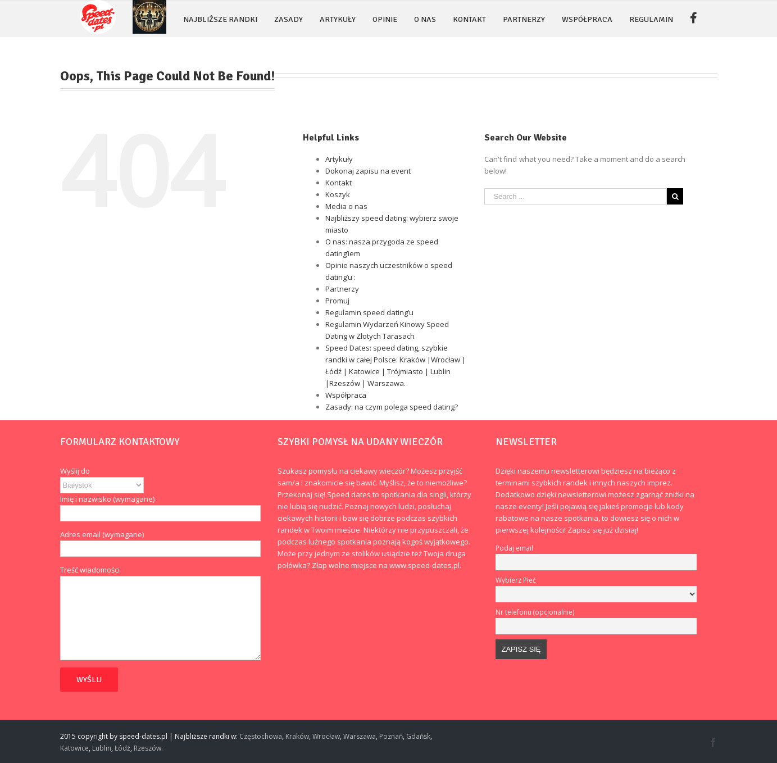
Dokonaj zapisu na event (368, 171)
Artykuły (339, 159)
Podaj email (514, 547)
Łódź (122, 748)
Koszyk (337, 194)
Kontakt (338, 183)
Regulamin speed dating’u (369, 312)
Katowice (74, 748)
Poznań (391, 736)
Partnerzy (342, 289)
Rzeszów (147, 748)
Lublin (101, 748)
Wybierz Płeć (516, 579)
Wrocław (326, 736)
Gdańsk (418, 736)
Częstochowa (260, 736)
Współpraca (345, 395)
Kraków (297, 736)
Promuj (337, 301)
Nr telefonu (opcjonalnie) (535, 611)
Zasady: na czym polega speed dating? (391, 407)
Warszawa (359, 736)
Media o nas (346, 206)
